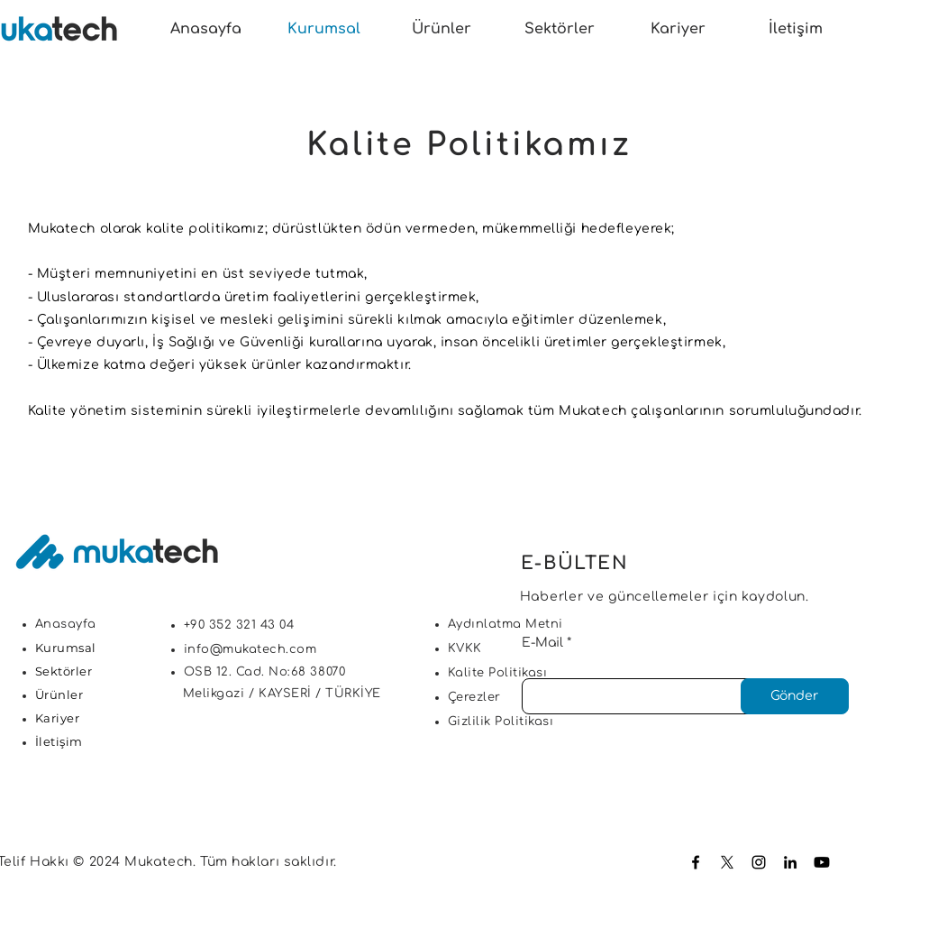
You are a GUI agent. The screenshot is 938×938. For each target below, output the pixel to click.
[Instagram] (759, 862)
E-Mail (542, 643)
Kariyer (57, 718)
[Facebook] (696, 862)
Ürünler (59, 694)
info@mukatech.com (250, 649)
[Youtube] (822, 862)
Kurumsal (65, 647)
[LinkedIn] (790, 862)
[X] (727, 862)
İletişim (59, 741)
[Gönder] (795, 696)
